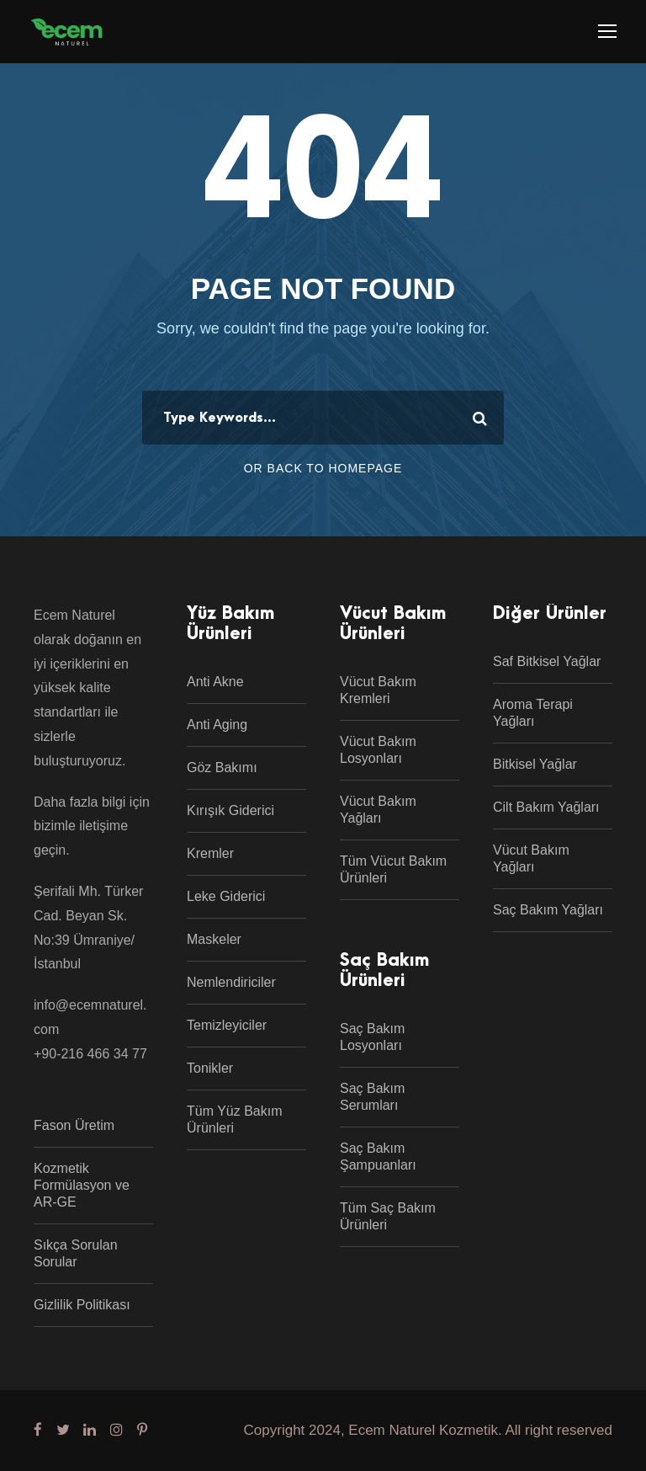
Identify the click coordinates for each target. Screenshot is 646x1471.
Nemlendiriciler (231, 982)
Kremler (210, 853)
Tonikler (210, 1068)
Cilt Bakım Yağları (546, 807)
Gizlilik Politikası (82, 1305)
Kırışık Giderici (230, 810)
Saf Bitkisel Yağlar (547, 661)
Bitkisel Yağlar (535, 764)
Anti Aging (217, 724)
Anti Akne (215, 681)
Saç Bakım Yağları (548, 910)
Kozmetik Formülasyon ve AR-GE (82, 1185)
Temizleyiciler (227, 1025)
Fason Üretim (74, 1125)
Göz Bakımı (222, 767)
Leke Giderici (226, 896)
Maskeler (214, 939)
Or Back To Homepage (323, 468)
